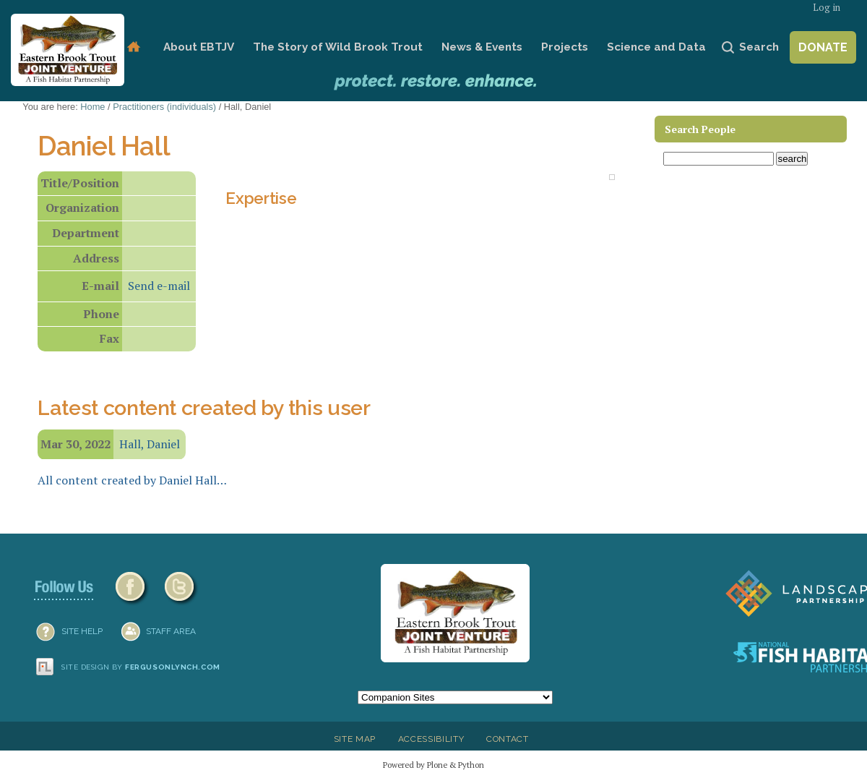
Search (759, 47)
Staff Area (171, 631)
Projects (564, 47)
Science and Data (656, 47)
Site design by (140, 667)
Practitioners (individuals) (164, 106)
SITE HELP (82, 631)
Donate (822, 47)
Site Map (355, 739)
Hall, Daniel (149, 444)
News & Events (481, 47)
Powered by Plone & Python (433, 764)
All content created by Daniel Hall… (132, 480)
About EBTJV (198, 47)
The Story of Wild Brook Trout (338, 47)
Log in (826, 7)
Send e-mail (159, 286)
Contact (507, 739)
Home (133, 47)
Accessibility (431, 739)
